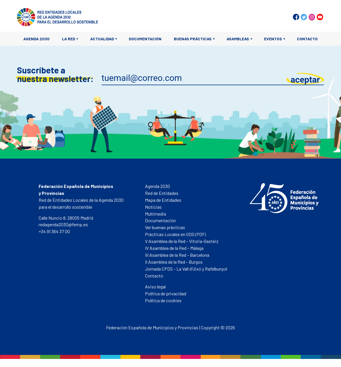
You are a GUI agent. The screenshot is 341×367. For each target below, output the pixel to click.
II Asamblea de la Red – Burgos (174, 262)
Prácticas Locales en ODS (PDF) (175, 234)
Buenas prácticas (193, 38)
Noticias (153, 207)
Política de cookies (163, 300)
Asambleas (238, 38)
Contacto (307, 38)
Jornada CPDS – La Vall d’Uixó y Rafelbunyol (186, 268)
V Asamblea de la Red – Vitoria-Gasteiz (181, 241)
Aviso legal (155, 286)
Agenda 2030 (36, 38)
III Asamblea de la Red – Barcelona (177, 255)
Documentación (145, 38)
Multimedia (155, 213)
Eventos (273, 38)
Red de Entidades (161, 193)
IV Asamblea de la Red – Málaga (174, 248)
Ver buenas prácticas (165, 227)
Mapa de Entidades (163, 200)
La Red (68, 38)
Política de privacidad (165, 293)
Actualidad (102, 38)
